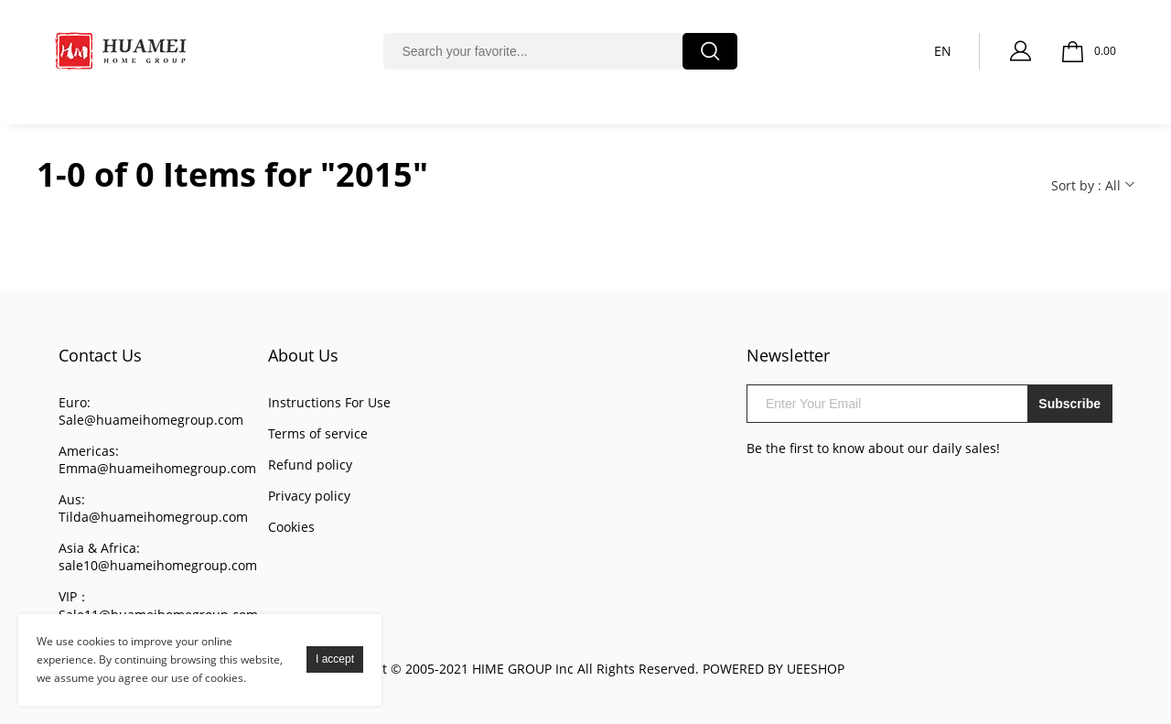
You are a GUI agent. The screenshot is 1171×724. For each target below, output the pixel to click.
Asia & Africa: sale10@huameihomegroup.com (158, 556)
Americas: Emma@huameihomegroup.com (157, 459)
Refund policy (310, 464)
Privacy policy (309, 495)
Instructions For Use (329, 402)
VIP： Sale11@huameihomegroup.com (158, 605)
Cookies (291, 526)
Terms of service (318, 433)
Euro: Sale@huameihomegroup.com (151, 411)
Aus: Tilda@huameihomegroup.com (153, 508)
